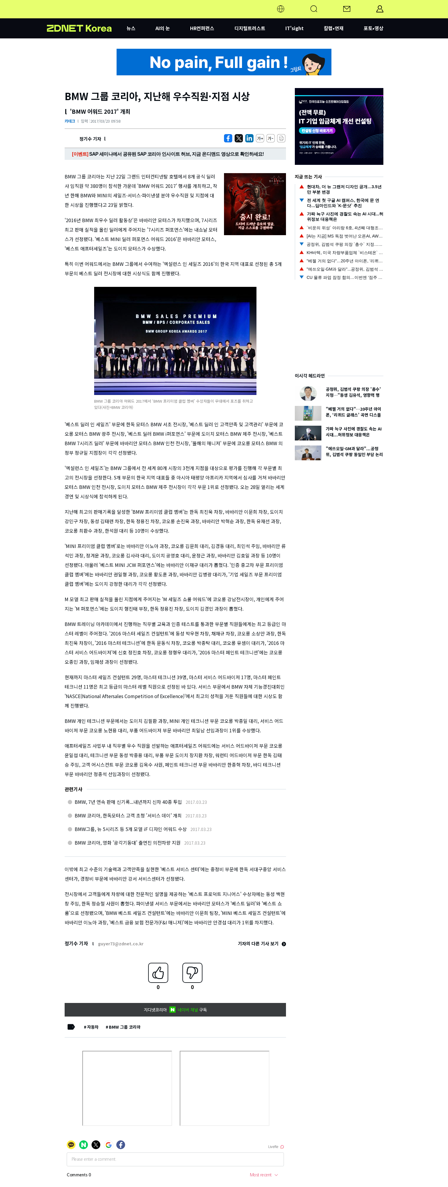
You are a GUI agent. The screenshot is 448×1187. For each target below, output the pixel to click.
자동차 (93, 1027)
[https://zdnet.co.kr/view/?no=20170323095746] (228, 138)
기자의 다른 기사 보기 (262, 943)
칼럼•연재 (334, 28)
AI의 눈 (163, 28)
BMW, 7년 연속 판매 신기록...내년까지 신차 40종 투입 (128, 801)
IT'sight (294, 28)
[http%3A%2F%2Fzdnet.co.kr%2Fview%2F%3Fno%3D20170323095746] (249, 138)
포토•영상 (373, 28)
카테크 (70, 121)
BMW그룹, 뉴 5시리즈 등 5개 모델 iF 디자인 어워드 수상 (131, 828)
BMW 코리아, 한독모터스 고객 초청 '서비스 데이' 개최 (128, 815)
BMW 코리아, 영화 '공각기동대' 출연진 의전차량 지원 (128, 842)
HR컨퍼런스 (202, 28)
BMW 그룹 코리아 (124, 1027)
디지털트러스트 (249, 28)
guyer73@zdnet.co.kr (120, 944)
